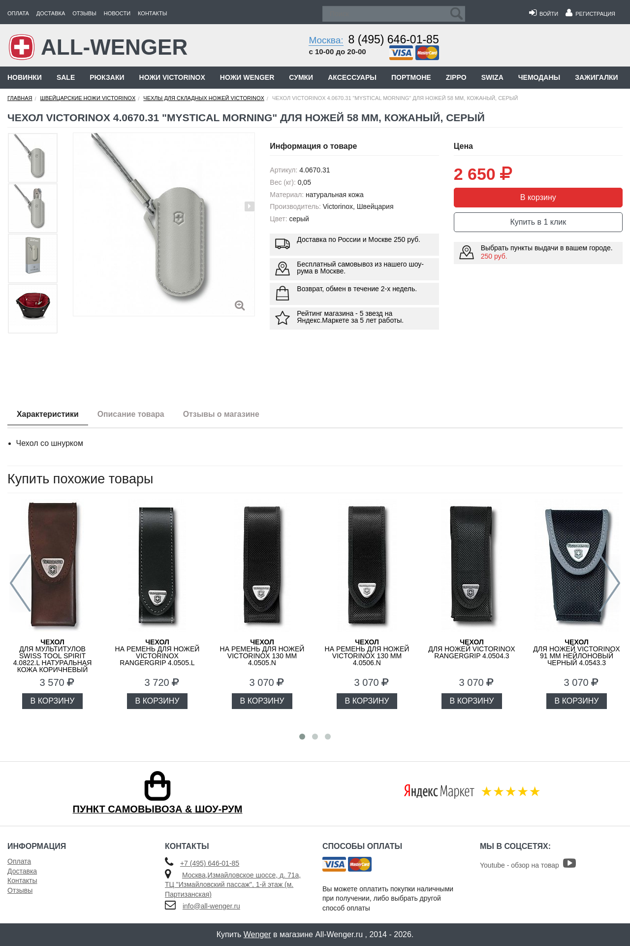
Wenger (257, 934)
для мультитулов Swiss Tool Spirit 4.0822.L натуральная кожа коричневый (52, 656)
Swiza (492, 77)
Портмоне (411, 77)
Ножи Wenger (247, 77)
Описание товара (133, 414)
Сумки (301, 77)
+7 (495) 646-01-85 (209, 863)
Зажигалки (596, 77)
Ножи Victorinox (172, 77)
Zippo (456, 77)
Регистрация (590, 14)
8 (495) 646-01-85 (393, 39)
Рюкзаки (107, 77)
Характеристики (48, 414)
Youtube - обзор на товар (528, 865)
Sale (66, 77)
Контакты (152, 13)
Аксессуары (352, 77)
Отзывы (84, 13)
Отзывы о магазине (225, 414)
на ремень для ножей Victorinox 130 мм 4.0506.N (367, 652)
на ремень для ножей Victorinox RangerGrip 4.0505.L (157, 652)
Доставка (50, 13)
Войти (543, 14)
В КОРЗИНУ (53, 701)
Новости (117, 13)
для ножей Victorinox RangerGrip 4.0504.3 (471, 649)
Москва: (326, 40)
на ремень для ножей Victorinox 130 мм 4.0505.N (262, 652)
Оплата (18, 13)
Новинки (24, 77)
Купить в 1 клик (538, 222)
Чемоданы (539, 77)
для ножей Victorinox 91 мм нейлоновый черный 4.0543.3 (576, 652)
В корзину (538, 197)
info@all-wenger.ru (211, 906)
